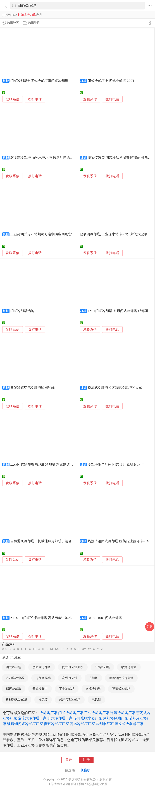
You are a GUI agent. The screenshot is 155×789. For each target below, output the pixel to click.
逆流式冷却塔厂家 (32, 718)
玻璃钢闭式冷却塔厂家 (25, 724)
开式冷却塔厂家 (60, 718)
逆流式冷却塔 (121, 688)
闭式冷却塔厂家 (70, 713)
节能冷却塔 (102, 667)
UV (84, 648)
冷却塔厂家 (48, 713)
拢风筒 (43, 699)
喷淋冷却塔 (129, 667)
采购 (149, 626)
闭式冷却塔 (13, 667)
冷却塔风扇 (43, 678)
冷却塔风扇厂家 (115, 718)
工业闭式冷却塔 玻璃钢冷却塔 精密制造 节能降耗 (47, 464)
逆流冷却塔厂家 (122, 713)
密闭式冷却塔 (41, 667)
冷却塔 (93, 678)
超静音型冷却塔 (69, 699)
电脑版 (85, 770)
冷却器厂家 (105, 724)
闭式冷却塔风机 (73, 667)
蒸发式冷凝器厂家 (129, 724)
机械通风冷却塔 (16, 699)
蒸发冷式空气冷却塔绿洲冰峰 (32, 388)
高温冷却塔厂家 (82, 724)
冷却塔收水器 (15, 678)
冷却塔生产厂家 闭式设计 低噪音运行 (116, 464)
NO (57, 648)
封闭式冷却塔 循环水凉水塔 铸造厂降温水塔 (43, 157)
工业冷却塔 (66, 688)
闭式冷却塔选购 (22, 311)
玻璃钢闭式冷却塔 (121, 678)
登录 (68, 760)
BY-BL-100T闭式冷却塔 (105, 618)
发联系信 (12, 99)
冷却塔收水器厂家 (87, 718)
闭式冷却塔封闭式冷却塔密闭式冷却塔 (39, 81)
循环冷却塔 (13, 688)
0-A (4, 648)
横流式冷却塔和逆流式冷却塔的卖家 (115, 388)
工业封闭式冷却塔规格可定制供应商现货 (41, 234)
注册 (86, 760)
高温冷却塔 (69, 678)
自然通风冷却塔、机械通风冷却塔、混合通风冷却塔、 (51, 541)
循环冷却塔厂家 (56, 724)
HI (34, 648)
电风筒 (96, 699)
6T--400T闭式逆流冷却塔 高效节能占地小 (41, 618)
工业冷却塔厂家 (96, 713)
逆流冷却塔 (93, 688)
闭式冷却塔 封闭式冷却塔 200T (111, 81)
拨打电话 (35, 99)
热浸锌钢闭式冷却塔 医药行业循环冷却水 (119, 541)
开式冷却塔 (40, 688)
